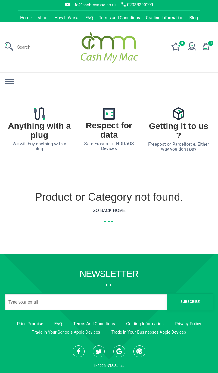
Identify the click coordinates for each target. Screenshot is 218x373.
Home (26, 17)
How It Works (66, 17)
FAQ (89, 17)
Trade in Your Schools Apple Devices (66, 332)
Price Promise (30, 323)
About (42, 17)
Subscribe (190, 302)
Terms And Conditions (94, 323)
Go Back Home (109, 210)
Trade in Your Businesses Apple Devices (148, 332)
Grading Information (165, 17)
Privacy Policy (188, 323)
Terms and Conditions (119, 17)
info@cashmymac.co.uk (91, 4)
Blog (193, 17)
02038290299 (137, 4)
